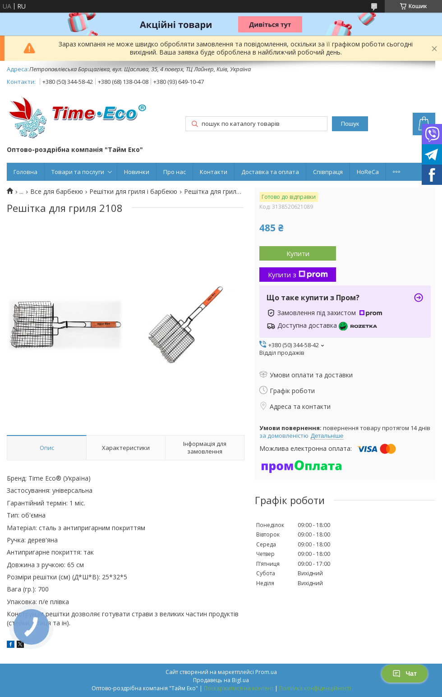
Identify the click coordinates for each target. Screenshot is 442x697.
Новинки (136, 172)
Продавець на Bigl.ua (221, 680)
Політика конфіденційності (315, 688)
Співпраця (328, 172)
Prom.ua (266, 672)
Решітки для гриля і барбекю (133, 192)
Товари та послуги (77, 172)
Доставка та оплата (270, 172)
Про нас (174, 172)
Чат (404, 673)
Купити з (298, 274)
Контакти (213, 172)
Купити (297, 253)
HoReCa (368, 172)
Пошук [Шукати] (350, 123)
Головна (25, 172)
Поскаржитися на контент (238, 688)
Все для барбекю (56, 192)
